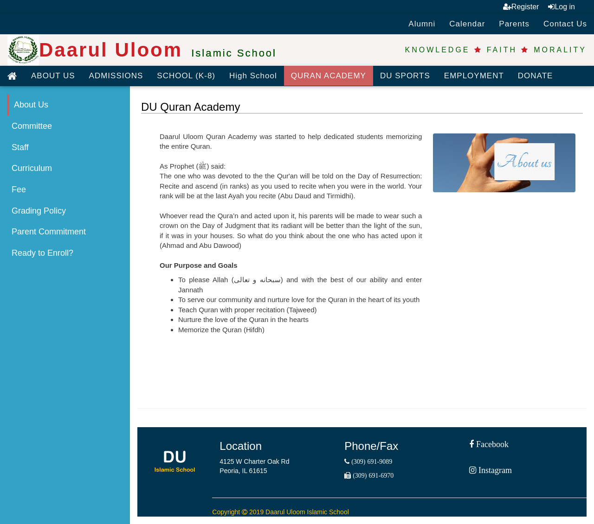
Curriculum (32, 168)
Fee (19, 189)
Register (521, 7)
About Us (31, 104)
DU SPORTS (405, 75)
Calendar (467, 23)
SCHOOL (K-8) (186, 75)
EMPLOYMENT (474, 75)
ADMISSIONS (116, 75)
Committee (32, 126)
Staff (20, 147)
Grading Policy (39, 210)
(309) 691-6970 (372, 475)
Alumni (421, 23)
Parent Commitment (49, 231)
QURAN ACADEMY (328, 75)
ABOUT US (53, 75)
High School (253, 75)
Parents (514, 23)
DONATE (535, 75)
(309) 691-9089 (370, 461)
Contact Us (565, 23)
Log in (561, 7)
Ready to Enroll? (42, 253)
